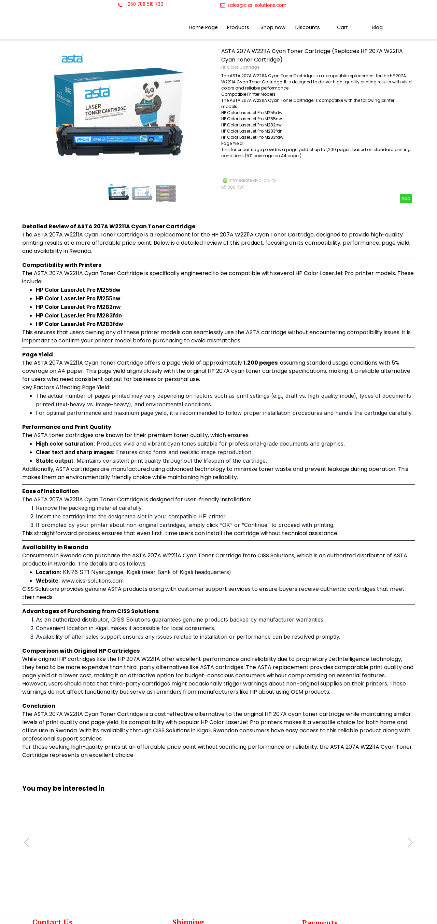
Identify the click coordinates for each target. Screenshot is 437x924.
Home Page (203, 27)
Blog (377, 27)
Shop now (272, 27)
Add (405, 198)
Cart (342, 27)
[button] (410, 842)
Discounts (307, 27)
